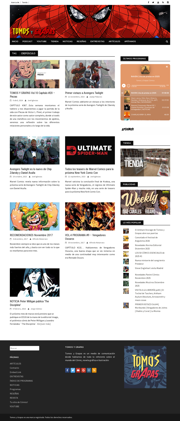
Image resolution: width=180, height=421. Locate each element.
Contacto (14, 367)
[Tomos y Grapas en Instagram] (89, 370)
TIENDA (54, 41)
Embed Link (15, 372)
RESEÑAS (81, 41)
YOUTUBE (42, 41)
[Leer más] (45, 323)
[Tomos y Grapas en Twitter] (73, 370)
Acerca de (15, 2)
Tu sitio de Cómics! (19, 402)
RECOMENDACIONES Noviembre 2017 (31, 235)
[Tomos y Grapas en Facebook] (67, 370)
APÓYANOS (130, 41)
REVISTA (14, 397)
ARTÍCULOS (114, 41)
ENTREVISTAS (97, 41)
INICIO (15, 41)
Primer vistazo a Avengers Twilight (84, 93)
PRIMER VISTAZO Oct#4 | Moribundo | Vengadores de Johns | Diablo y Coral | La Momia (151, 307)
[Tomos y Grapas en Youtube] (78, 370)
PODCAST (27, 41)
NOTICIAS (68, 41)
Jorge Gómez (36, 309)
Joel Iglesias (33, 100)
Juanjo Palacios (95, 96)
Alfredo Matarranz (40, 239)
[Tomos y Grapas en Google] (83, 370)
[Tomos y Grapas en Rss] (94, 370)
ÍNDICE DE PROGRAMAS (21, 380)
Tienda (24, 2)
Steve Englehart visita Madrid (149, 268)
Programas (15, 389)
